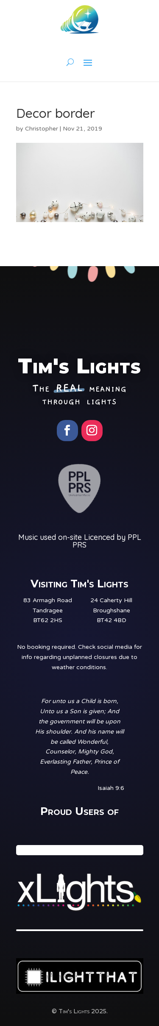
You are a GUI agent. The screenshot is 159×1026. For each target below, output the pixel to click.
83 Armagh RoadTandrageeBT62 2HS (47, 610)
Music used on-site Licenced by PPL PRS (79, 541)
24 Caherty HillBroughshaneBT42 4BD (111, 610)
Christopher (41, 128)
